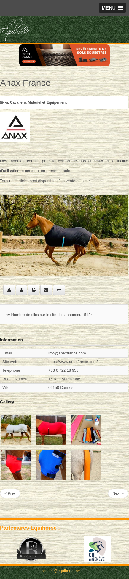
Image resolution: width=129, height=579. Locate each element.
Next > (118, 493)
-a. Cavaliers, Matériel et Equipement (36, 102)
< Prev (10, 493)
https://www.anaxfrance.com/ (73, 361)
